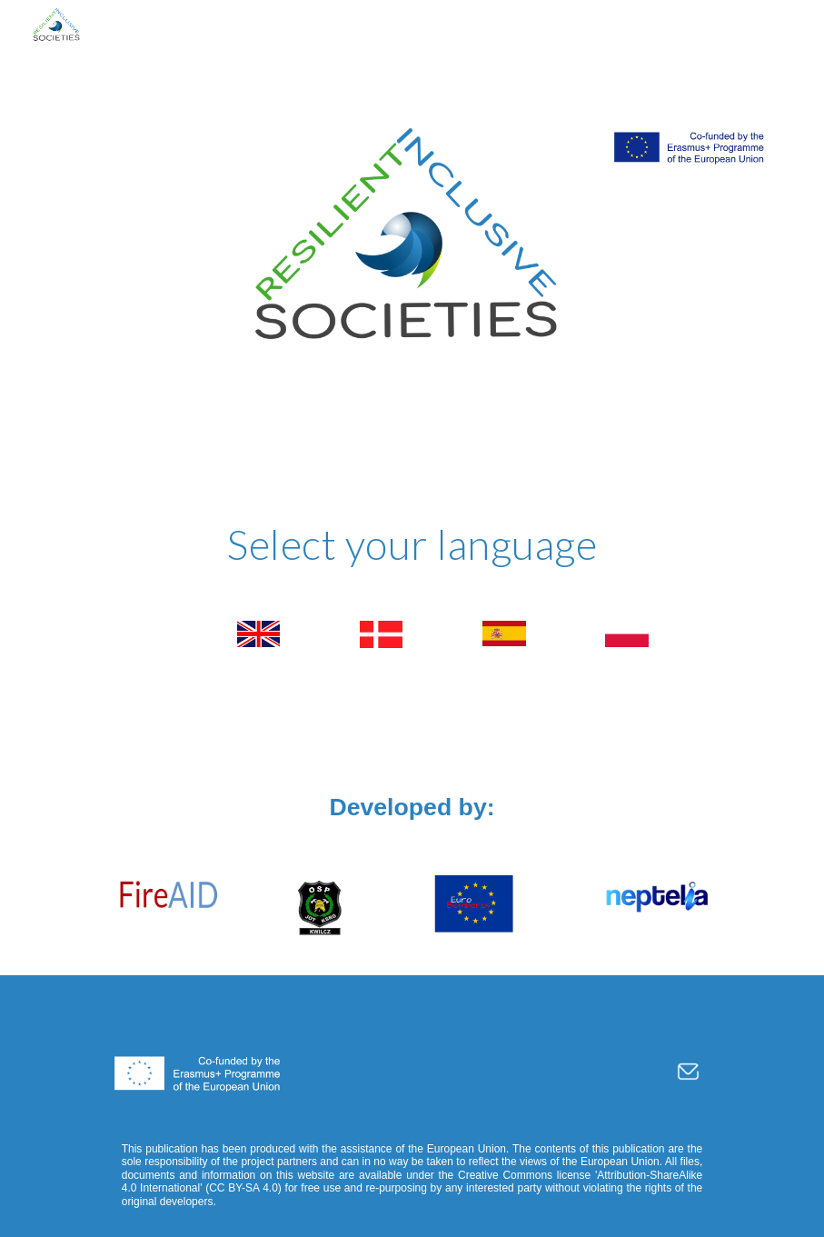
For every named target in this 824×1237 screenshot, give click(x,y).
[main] (412, 544)
